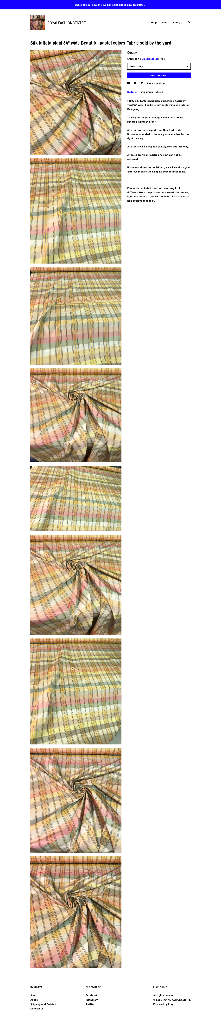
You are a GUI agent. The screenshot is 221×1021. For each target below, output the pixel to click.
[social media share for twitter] (135, 83)
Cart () (177, 22)
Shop (154, 22)
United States (150, 58)
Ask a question (156, 83)
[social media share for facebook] (129, 83)
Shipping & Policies (151, 91)
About (165, 22)
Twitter (90, 1004)
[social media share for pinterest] (142, 83)
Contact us (37, 1008)
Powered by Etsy (163, 1004)
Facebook (91, 995)
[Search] (189, 22)
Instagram (92, 999)
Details (132, 91)
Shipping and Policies (43, 1004)
